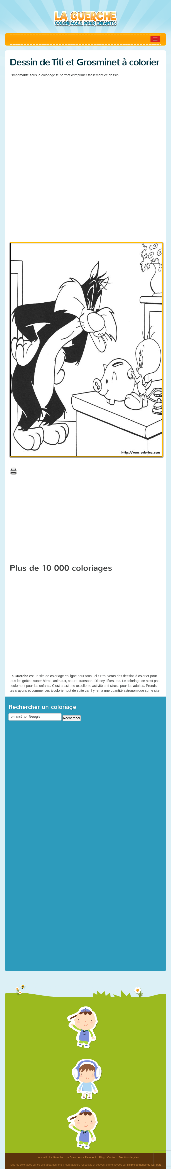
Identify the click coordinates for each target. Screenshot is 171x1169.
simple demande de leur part (144, 1164)
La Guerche (56, 1157)
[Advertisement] (66, 115)
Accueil (42, 1157)
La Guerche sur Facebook (81, 1157)
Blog (101, 1157)
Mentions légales (129, 1157)
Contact (111, 1157)
